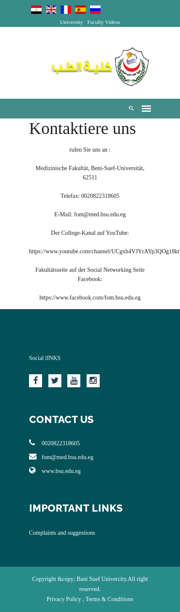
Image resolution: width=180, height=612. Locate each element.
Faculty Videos (103, 22)
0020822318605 (54, 443)
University (71, 22)
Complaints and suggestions (62, 533)
